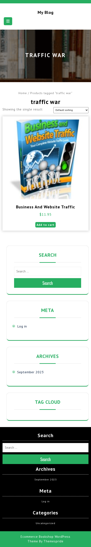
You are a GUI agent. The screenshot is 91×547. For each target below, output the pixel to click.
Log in (22, 326)
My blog (46, 12)
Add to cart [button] (45, 225)
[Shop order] (70, 110)
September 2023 (30, 372)
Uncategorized (45, 523)
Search (47, 283)
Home (22, 93)
